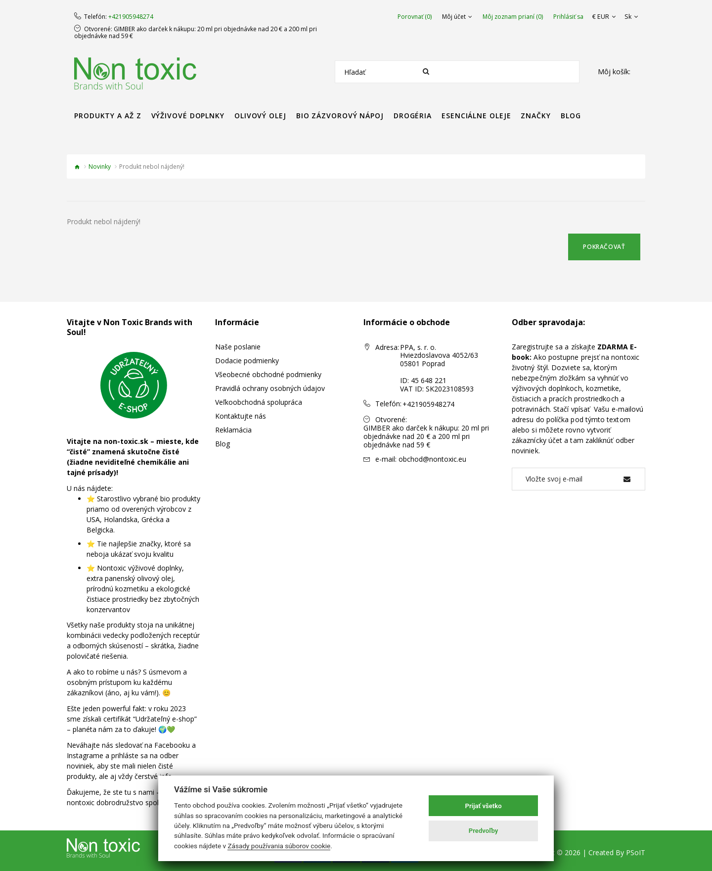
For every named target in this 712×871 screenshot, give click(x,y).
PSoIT (635, 852)
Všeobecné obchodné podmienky (268, 374)
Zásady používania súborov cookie (278, 846)
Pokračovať (604, 246)
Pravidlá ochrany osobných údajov (270, 388)
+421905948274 (130, 16)
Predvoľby (483, 830)
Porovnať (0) (417, 16)
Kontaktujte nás (240, 416)
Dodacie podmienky (247, 360)
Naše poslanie (238, 346)
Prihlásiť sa (570, 16)
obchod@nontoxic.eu (432, 459)
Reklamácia (233, 430)
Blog (222, 443)
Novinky (100, 166)
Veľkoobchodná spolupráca (258, 402)
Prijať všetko (483, 806)
